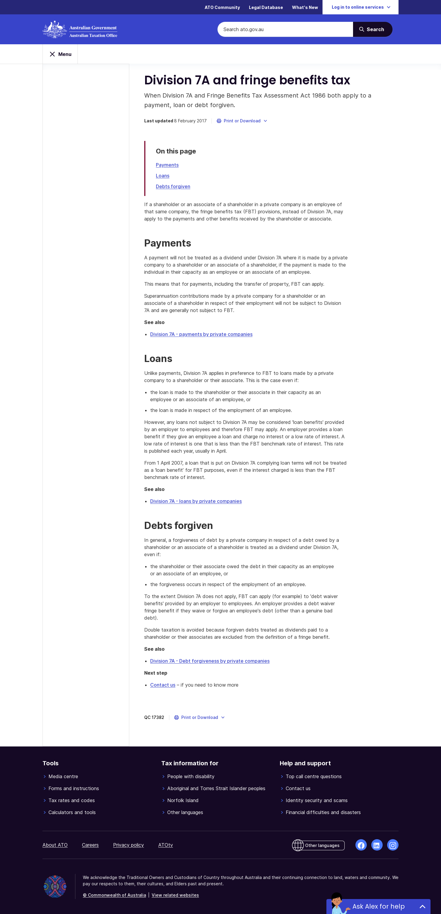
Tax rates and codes (71, 800)
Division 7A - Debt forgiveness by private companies (210, 661)
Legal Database (266, 7)
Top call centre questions (314, 776)
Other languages (185, 812)
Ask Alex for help (378, 906)
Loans (162, 176)
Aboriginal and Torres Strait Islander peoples (216, 788)
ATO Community (222, 7)
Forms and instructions (73, 788)
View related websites (175, 895)
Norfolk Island (183, 800)
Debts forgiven (173, 186)
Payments (167, 165)
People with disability (191, 776)
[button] (242, 121)
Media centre (63, 776)
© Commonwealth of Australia (114, 895)
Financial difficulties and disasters (323, 812)
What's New (305, 7)
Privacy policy (128, 845)
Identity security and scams (317, 800)
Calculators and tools (72, 812)
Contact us (162, 685)
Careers (90, 845)
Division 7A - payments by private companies (201, 334)
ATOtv (165, 845)
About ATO (55, 845)
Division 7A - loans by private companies (196, 501)
